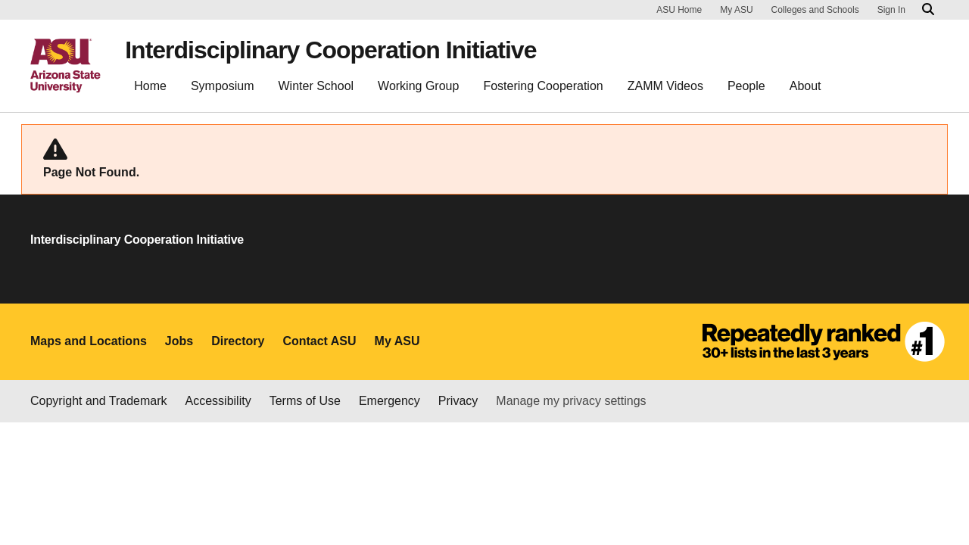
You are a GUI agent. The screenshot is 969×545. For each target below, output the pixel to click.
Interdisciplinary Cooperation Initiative (330, 50)
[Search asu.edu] (928, 10)
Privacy (458, 400)
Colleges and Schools (815, 10)
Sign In (891, 10)
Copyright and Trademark (98, 400)
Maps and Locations (88, 341)
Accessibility (218, 400)
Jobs (179, 341)
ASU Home (679, 10)
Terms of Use (305, 400)
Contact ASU (319, 341)
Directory (237, 341)
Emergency (389, 400)
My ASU (736, 10)
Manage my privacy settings (571, 400)
